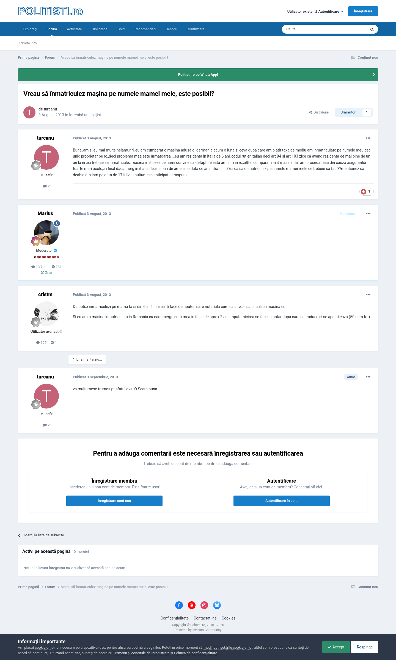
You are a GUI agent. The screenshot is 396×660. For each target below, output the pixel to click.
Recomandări (145, 29)
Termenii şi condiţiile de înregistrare (141, 653)
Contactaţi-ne (205, 618)
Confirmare (195, 29)
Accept (334, 647)
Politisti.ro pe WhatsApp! (198, 74)
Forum (51, 31)
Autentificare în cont (281, 501)
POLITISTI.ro (50, 11)
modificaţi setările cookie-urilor (228, 647)
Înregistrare (363, 11)
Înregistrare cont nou (114, 501)
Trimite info (28, 43)
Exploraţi (30, 29)
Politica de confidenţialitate (195, 653)
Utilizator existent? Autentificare (315, 11)
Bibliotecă (100, 29)
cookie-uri (43, 647)
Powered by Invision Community (198, 630)
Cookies (228, 618)
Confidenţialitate (175, 618)
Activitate (74, 29)
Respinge (364, 647)
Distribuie (319, 112)
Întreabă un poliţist (85, 115)
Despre (171, 29)
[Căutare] (309, 29)
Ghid (121, 29)
